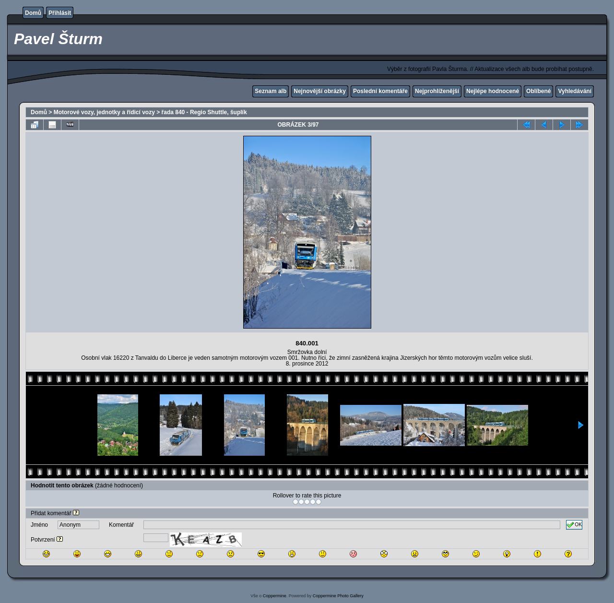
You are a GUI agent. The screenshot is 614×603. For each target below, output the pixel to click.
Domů (33, 13)
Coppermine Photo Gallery (338, 595)
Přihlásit (59, 13)
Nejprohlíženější (437, 91)
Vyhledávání (574, 91)
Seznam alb (270, 91)
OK (574, 525)
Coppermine (274, 595)
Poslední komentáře (380, 91)
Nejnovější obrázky (320, 91)
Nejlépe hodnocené (492, 91)
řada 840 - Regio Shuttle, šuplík (204, 112)
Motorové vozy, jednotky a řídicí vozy (104, 112)
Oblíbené (538, 91)
